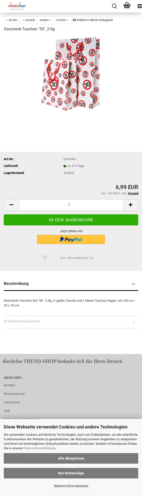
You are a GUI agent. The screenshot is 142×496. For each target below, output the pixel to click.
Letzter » (62, 20)
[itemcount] (71, 205)
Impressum (12, 402)
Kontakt (9, 385)
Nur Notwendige (71, 473)
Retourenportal (14, 394)
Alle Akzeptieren (71, 458)
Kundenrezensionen (22, 321)
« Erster (12, 20)
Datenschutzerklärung (39, 448)
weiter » (45, 20)
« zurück (28, 20)
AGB (7, 411)
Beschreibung (16, 283)
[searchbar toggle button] (114, 6)
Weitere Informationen (71, 486)
